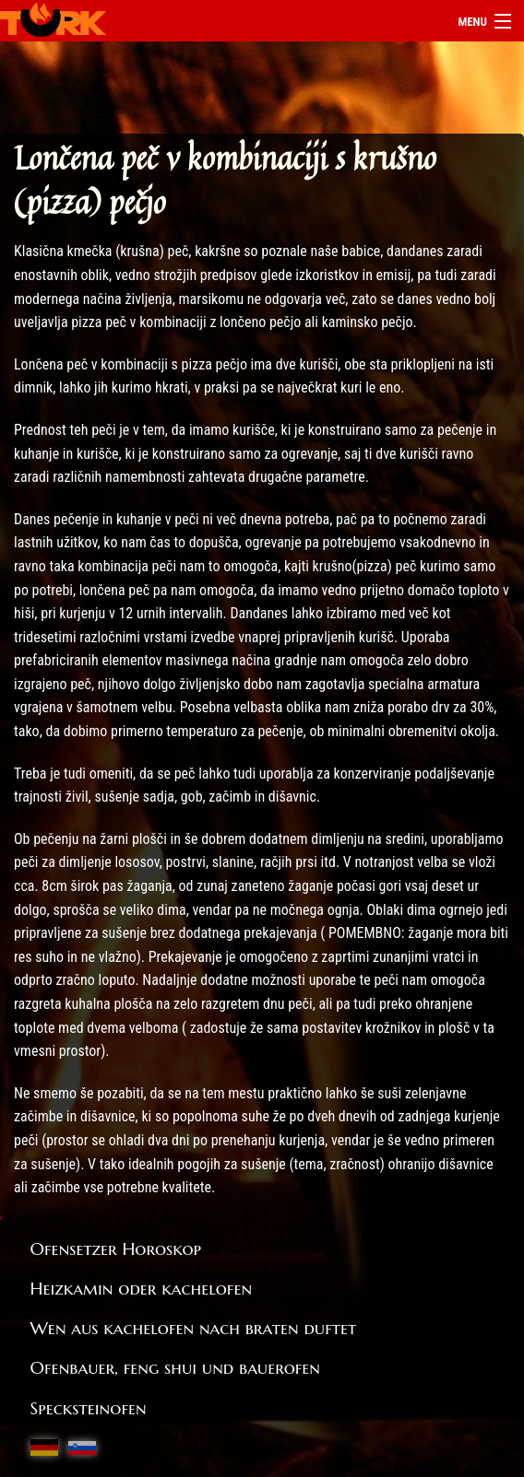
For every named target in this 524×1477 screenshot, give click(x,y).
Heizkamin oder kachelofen (141, 1288)
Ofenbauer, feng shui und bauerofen (175, 1367)
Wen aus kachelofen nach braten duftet (193, 1328)
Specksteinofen (88, 1408)
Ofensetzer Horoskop (115, 1248)
